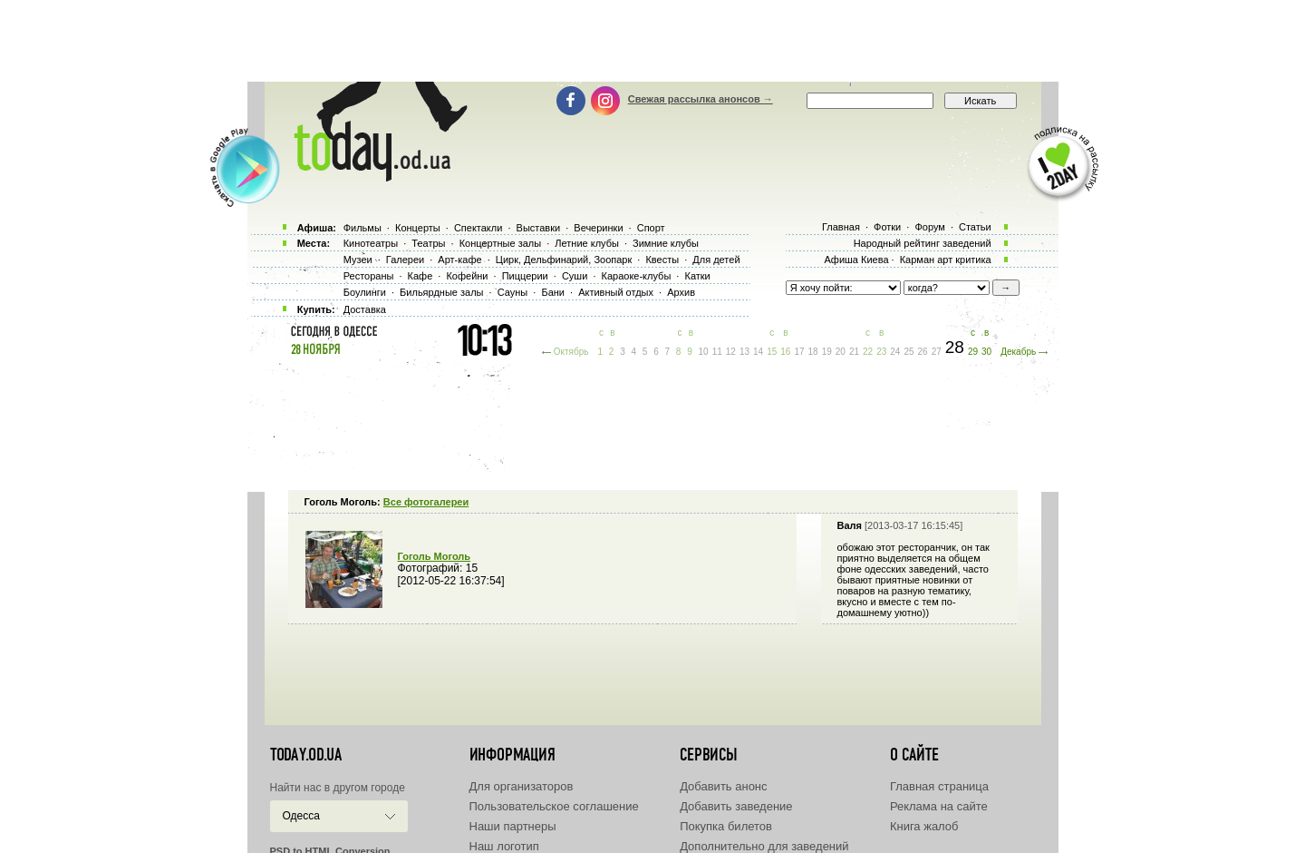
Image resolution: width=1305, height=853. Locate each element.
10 (704, 352)
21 (854, 352)
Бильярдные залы (441, 292)
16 (785, 352)
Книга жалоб (924, 826)
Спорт (651, 227)
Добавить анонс (723, 786)
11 (717, 352)
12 (731, 352)
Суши (574, 275)
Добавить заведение (736, 806)
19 (827, 352)
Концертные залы (500, 243)
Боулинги (364, 292)
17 (799, 352)
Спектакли (478, 227)
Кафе (420, 275)
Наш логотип (504, 846)
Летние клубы (587, 243)
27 (937, 352)
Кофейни (467, 275)
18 (813, 352)
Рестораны (368, 275)
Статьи (975, 226)
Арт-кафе (459, 259)
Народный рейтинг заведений (922, 243)
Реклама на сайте (939, 806)
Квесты (662, 259)
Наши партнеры (512, 826)
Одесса (301, 815)
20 (841, 352)
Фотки (887, 226)
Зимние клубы (666, 243)
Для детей (716, 259)
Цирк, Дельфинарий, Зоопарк (564, 259)
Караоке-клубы (637, 275)
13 (744, 352)
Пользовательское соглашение (554, 806)
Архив (681, 292)
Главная (841, 226)
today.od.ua (306, 755)
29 (973, 352)
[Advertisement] (652, 41)
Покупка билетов (726, 826)
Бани (553, 292)
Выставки (539, 227)
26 (923, 352)
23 (881, 352)
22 (868, 352)
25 (909, 352)
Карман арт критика (945, 259)
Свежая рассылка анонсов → (700, 98)
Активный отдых (615, 292)
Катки (697, 275)
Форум (929, 226)
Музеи (357, 259)
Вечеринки (598, 227)
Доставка (364, 309)
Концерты (417, 227)
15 (772, 352)
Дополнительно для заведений (764, 846)
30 (986, 352)
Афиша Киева (856, 259)
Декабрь (1018, 352)
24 (895, 352)
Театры (428, 243)
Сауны (513, 292)
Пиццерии (525, 275)
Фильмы (362, 227)
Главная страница (939, 786)
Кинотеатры (370, 243)
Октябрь (571, 352)
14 (758, 352)
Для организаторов (521, 786)
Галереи (405, 259)
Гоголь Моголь (434, 556)
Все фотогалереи (426, 501)
